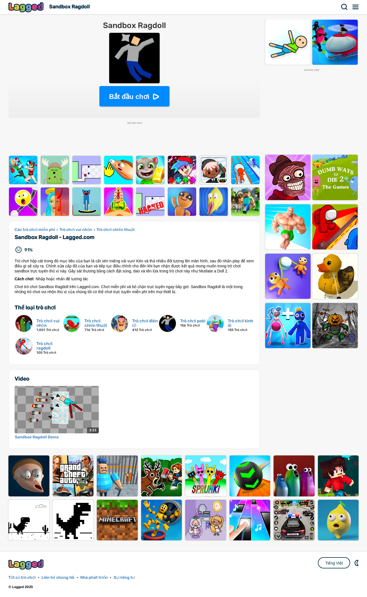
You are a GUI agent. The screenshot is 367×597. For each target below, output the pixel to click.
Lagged (26, 7)
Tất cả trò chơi (22, 577)
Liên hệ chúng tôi (58, 577)
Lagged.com (26, 564)
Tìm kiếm (344, 7)
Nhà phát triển (94, 577)
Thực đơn (355, 7)
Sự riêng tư (124, 577)
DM (357, 562)
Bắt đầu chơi (129, 96)
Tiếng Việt (334, 563)
